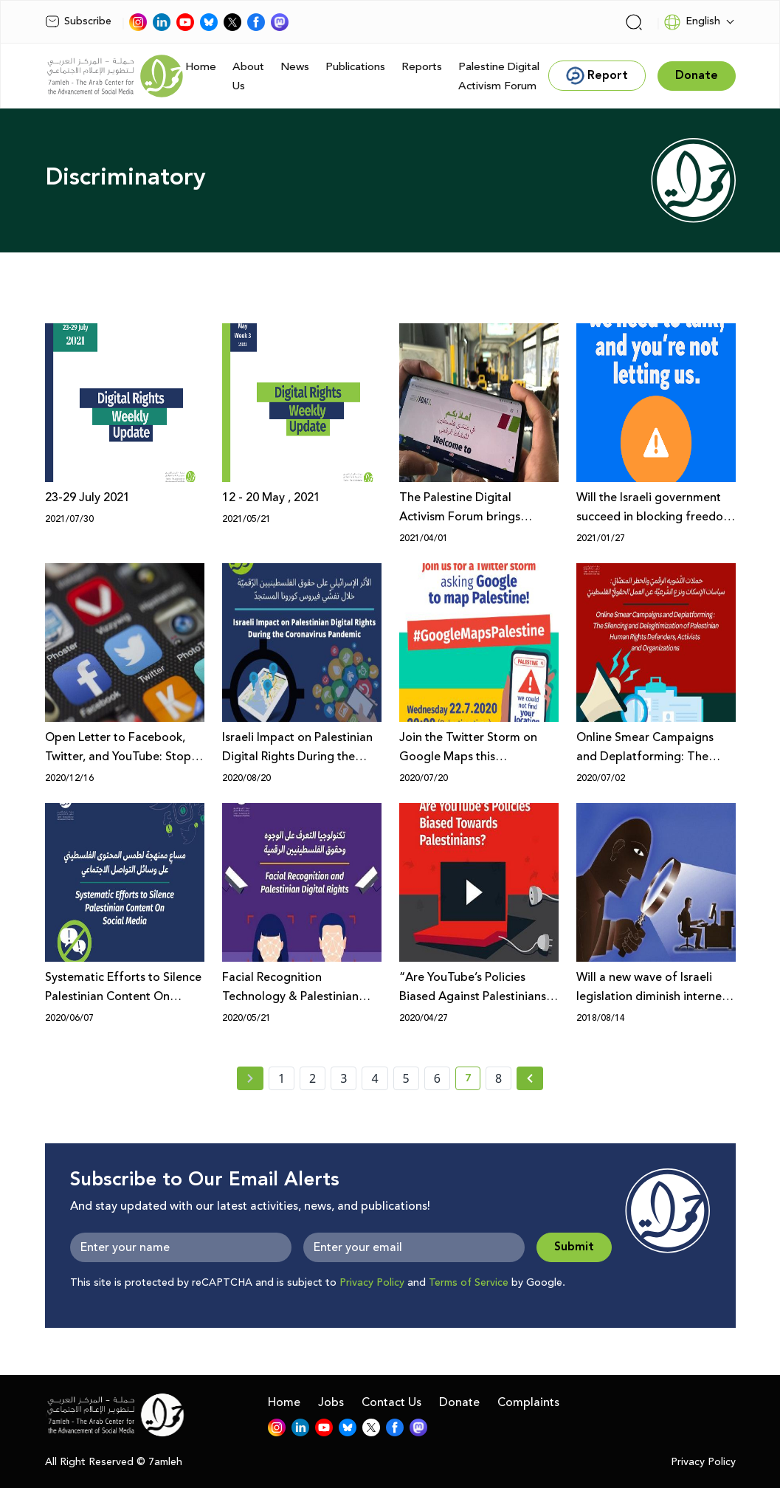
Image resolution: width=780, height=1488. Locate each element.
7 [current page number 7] (472, 1080)
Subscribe (78, 21)
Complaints (528, 1402)
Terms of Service (468, 1283)
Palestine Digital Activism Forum (498, 76)
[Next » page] (530, 1078)
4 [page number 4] (374, 1078)
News (294, 66)
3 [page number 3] (343, 1078)
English (691, 22)
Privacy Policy (371, 1283)
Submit (574, 1247)
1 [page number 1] (281, 1078)
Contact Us (391, 1402)
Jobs (331, 1402)
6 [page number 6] (437, 1078)
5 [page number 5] (406, 1078)
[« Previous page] (250, 1078)
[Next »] (530, 1078)
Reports (421, 66)
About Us (248, 76)
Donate (459, 1402)
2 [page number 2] (312, 1078)
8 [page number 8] (498, 1078)
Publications (355, 66)
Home (200, 66)
